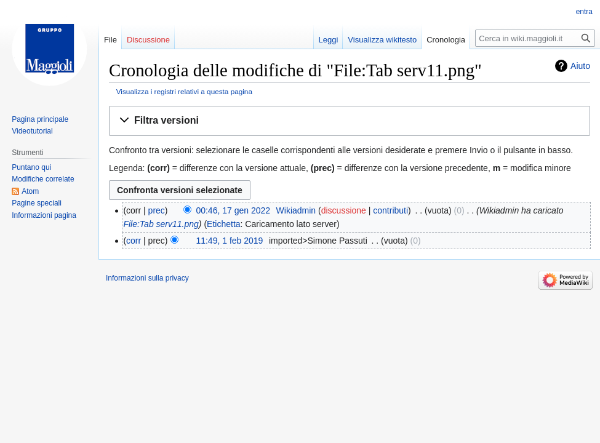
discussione (343, 210)
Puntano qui (31, 167)
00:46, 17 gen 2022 (233, 210)
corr (133, 240)
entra (584, 11)
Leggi (328, 39)
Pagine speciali (37, 203)
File (110, 39)
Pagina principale (40, 119)
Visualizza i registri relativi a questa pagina (184, 91)
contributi (390, 210)
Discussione (148, 39)
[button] (349, 121)
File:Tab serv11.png (160, 224)
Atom (30, 191)
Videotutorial (32, 131)
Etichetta (223, 224)
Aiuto (580, 66)
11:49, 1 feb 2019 (229, 240)
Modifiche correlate (43, 179)
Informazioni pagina (44, 215)
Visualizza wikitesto (382, 39)
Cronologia (445, 39)
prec (156, 210)
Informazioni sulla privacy (147, 278)
